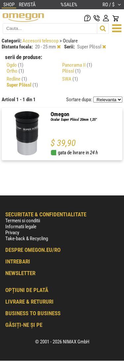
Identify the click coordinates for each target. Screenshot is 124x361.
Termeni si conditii (22, 221)
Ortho (15, 71)
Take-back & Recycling (26, 239)
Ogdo (15, 65)
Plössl (71, 71)
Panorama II (77, 65)
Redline (17, 79)
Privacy (12, 233)
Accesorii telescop (41, 41)
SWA (70, 79)
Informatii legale (20, 227)
